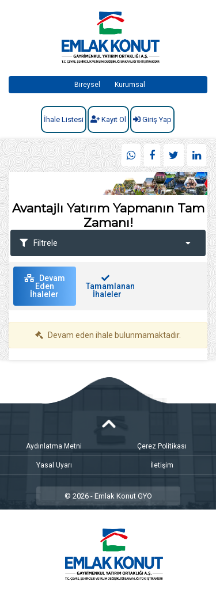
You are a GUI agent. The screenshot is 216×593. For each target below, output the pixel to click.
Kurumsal (130, 85)
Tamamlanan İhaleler (110, 286)
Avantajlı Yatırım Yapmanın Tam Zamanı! (108, 215)
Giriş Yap (152, 119)
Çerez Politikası (162, 446)
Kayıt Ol (108, 119)
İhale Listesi (64, 119)
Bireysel (87, 85)
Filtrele (105, 243)
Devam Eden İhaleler (44, 286)
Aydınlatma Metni (54, 446)
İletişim (161, 465)
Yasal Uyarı (54, 465)
